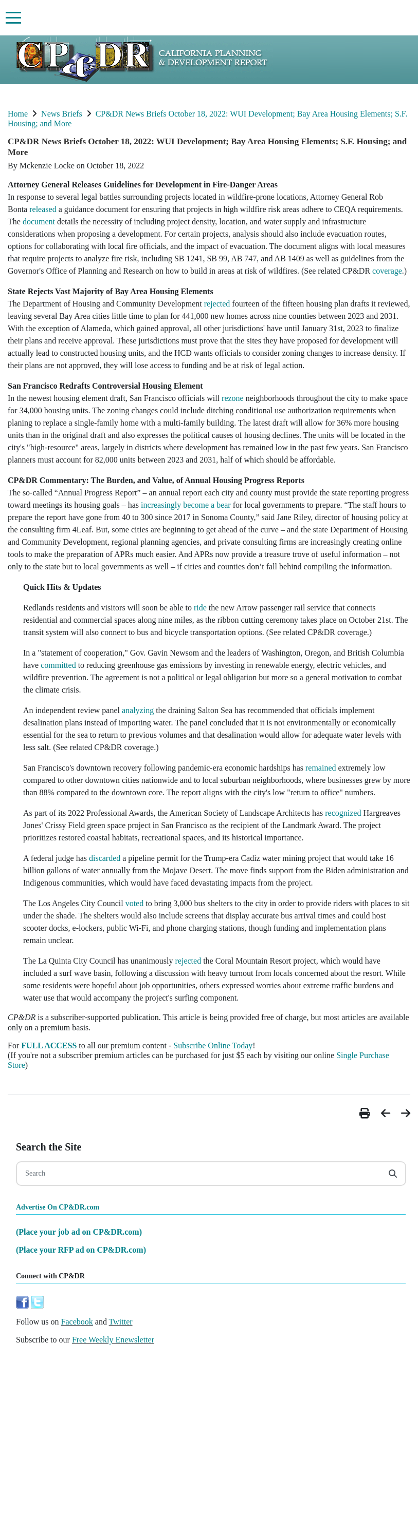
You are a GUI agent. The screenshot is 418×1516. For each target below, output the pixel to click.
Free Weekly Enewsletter (113, 1339)
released (42, 209)
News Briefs (61, 113)
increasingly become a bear (186, 505)
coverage (387, 270)
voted (134, 903)
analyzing (138, 710)
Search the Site (48, 1147)
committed (58, 665)
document (39, 221)
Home (18, 113)
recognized (343, 813)
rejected (217, 303)
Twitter (121, 1321)
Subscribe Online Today (212, 1045)
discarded (104, 858)
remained (320, 767)
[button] (366, 1113)
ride (200, 607)
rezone (233, 398)
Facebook (77, 1321)
